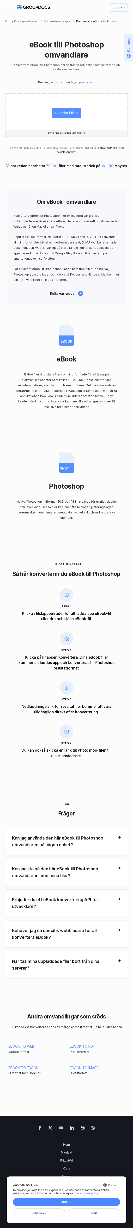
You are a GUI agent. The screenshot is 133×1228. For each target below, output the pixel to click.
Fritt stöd (66, 1160)
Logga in (119, 7)
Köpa (66, 1168)
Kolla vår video (62, 293)
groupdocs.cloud (84, 82)
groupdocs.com (58, 82)
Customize (39, 1212)
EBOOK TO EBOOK (23, 1068)
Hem (66, 1144)
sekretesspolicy (66, 152)
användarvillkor (109, 147)
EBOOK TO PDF (82, 1046)
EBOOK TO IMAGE (84, 1068)
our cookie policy (87, 1193)
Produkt (66, 1152)
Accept (66, 1202)
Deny (94, 1212)
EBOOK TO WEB (21, 1046)
